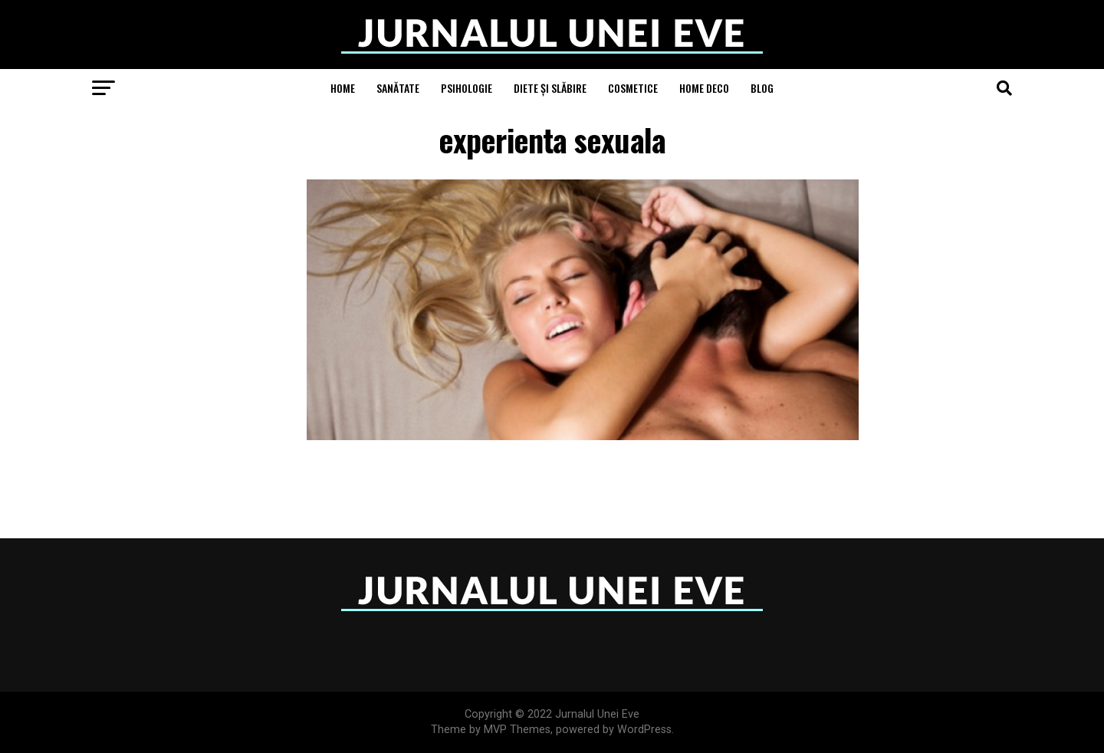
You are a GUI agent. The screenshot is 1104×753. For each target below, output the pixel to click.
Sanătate (397, 88)
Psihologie (466, 88)
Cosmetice (633, 88)
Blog (762, 88)
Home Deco (704, 88)
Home (342, 88)
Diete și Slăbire (550, 88)
